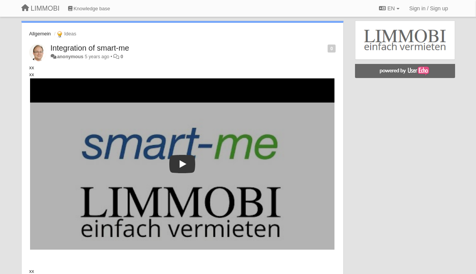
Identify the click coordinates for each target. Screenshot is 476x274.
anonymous (70, 56)
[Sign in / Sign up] (428, 8)
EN (389, 8)
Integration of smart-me (90, 48)
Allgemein (40, 34)
